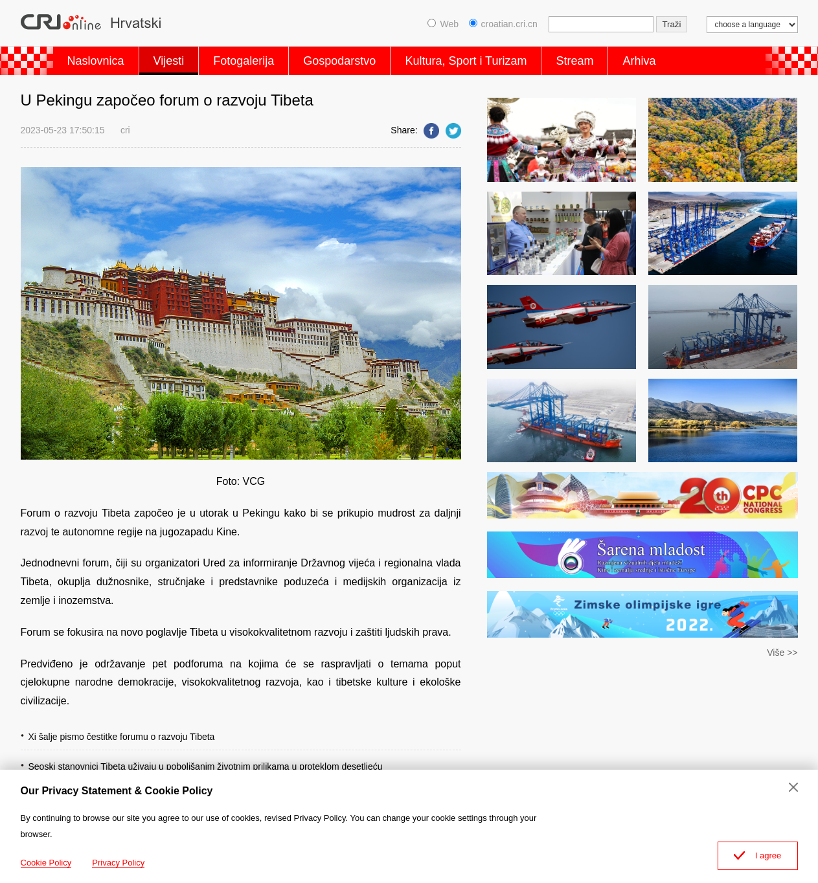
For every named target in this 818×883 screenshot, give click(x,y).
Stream (574, 60)
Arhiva (638, 60)
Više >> (782, 652)
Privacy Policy (118, 862)
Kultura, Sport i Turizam (466, 60)
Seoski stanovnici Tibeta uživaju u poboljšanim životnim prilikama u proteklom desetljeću (205, 766)
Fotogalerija (243, 60)
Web (443, 24)
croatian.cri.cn (503, 24)
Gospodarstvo (339, 60)
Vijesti (169, 60)
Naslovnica (95, 60)
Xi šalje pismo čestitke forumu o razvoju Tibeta (121, 737)
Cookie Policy (46, 862)
